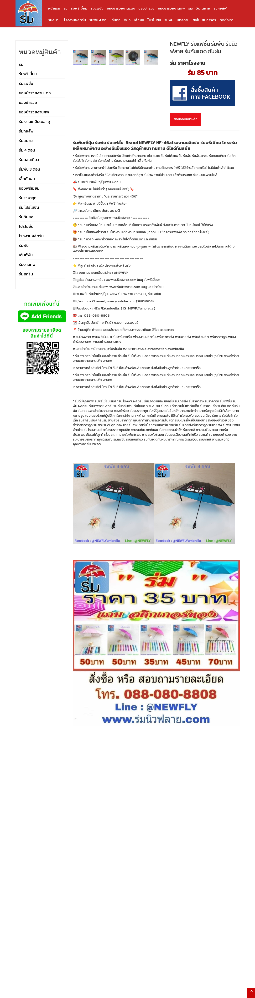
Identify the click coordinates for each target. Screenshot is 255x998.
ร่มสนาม (54, 20)
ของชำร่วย (146, 8)
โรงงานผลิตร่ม (75, 20)
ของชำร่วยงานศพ (171, 8)
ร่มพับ (168, 20)
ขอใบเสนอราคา (204, 20)
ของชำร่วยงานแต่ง (121, 8)
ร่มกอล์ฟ (220, 8)
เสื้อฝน (139, 20)
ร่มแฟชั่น (97, 8)
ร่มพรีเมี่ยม (79, 8)
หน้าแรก (54, 8)
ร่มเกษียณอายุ (199, 8)
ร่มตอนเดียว (121, 20)
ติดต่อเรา (226, 20)
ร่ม (65, 8)
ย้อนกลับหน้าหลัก (185, 119)
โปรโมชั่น (154, 20)
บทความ (183, 20)
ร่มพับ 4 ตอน (99, 20)
